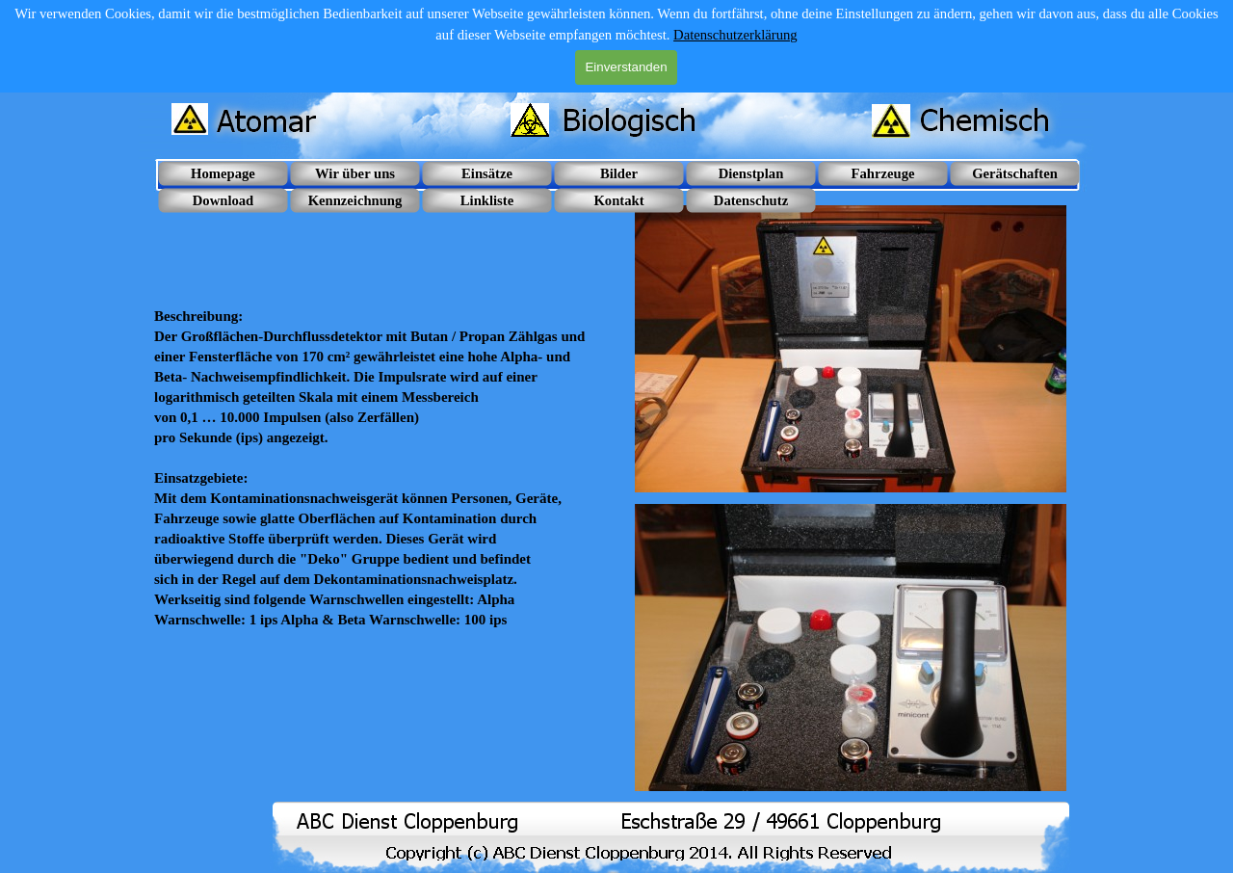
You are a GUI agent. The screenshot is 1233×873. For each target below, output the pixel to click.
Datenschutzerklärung (735, 34)
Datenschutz (751, 200)
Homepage (223, 173)
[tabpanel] (382, 417)
